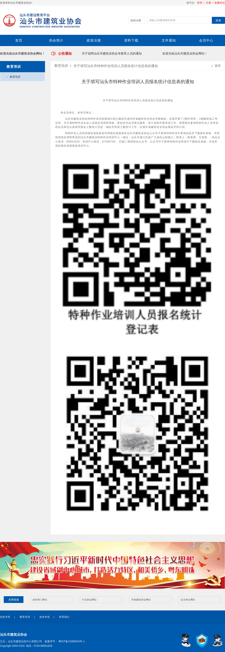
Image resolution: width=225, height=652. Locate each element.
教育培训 (15, 76)
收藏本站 (219, 2)
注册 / (210, 2)
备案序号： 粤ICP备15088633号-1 (65, 641)
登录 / (200, 2)
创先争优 (44, 616)
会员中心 (206, 40)
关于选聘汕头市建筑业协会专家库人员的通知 (112, 53)
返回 (215, 66)
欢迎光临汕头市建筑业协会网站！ (185, 53)
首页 (18, 40)
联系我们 (64, 616)
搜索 (218, 20)
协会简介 (56, 40)
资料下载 (131, 40)
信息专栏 (5, 616)
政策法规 (94, 40)
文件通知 (169, 40)
